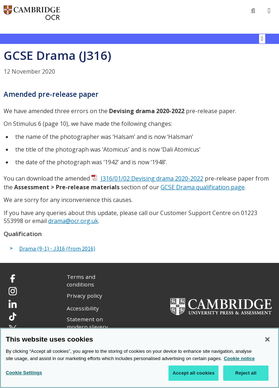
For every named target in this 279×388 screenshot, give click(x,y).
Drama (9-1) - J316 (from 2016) (57, 248)
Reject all (245, 373)
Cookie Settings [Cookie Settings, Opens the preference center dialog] (24, 373)
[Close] (267, 340)
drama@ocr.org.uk (73, 221)
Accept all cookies (193, 373)
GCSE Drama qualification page (203, 187)
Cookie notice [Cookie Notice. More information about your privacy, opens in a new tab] (239, 359)
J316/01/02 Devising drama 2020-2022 (152, 178)
